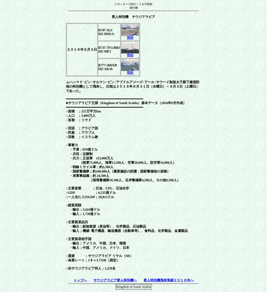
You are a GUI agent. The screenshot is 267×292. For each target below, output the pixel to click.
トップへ (80, 280)
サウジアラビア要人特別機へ (115, 280)
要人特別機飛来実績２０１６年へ (169, 280)
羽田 (130, 36)
